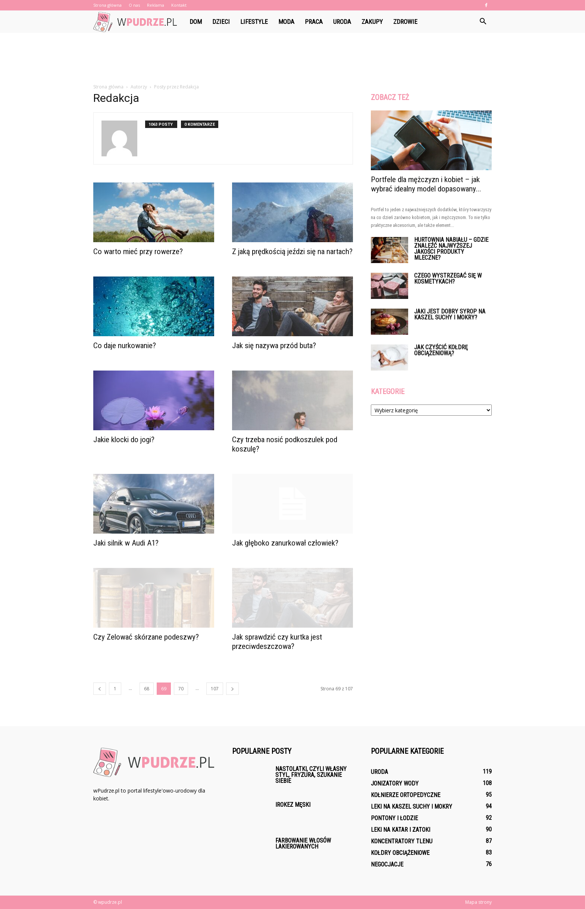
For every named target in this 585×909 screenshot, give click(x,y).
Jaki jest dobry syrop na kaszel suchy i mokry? (449, 314)
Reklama (155, 5)
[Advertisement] (292, 58)
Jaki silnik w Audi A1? (126, 542)
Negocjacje (387, 864)
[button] (483, 22)
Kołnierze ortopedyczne (405, 795)
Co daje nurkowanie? (124, 345)
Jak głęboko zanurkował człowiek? (285, 542)
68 (146, 688)
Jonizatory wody (395, 783)
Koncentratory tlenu (401, 841)
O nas (134, 5)
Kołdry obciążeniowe (400, 852)
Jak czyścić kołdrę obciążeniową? (441, 350)
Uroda (342, 21)
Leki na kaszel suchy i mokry (411, 806)
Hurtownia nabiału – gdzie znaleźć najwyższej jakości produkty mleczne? (451, 248)
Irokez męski (292, 804)
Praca (314, 21)
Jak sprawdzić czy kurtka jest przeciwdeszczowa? (277, 641)
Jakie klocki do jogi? (123, 439)
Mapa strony (478, 902)
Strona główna (107, 5)
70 (181, 688)
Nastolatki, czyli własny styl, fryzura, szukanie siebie (311, 774)
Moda (286, 21)
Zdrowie (405, 21)
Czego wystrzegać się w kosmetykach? (448, 278)
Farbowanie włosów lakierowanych (303, 843)
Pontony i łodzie (394, 818)
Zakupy (372, 21)
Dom (196, 21)
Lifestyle (254, 21)
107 (215, 688)
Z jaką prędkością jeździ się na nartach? (292, 251)
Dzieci (221, 21)
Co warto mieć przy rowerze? (138, 251)
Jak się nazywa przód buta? (274, 345)
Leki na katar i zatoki (400, 829)
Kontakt (179, 5)
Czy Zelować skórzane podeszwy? (146, 636)
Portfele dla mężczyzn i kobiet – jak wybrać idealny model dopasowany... (426, 184)
